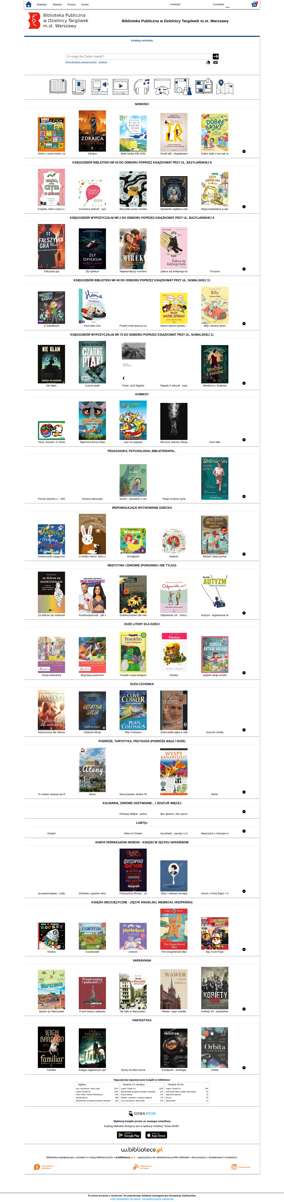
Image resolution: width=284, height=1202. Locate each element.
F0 (227, 4)
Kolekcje (103, 62)
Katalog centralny (142, 40)
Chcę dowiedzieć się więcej (125, 1198)
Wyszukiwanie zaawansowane (81, 62)
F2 (242, 4)
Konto (85, 4)
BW (192, 4)
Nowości (42, 4)
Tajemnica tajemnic (173, 1095)
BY (207, 4)
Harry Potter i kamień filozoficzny (89, 1095)
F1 (233, 4)
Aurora (168, 1098)
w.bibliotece (124, 1157)
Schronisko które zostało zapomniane (181, 1092)
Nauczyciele (171, 1101)
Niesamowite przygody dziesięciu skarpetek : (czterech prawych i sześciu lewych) (109, 1101)
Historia (57, 4)
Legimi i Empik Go (83, 1092)
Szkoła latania (81, 1098)
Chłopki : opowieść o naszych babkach (136, 1098)
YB (199, 4)
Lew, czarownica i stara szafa (88, 1089)
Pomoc (72, 4)
